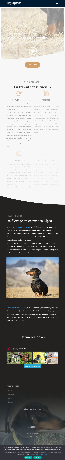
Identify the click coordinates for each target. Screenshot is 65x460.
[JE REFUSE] (63, 452)
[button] (13, 358)
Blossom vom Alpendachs (16, 308)
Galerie (11, 399)
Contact (11, 402)
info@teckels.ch (32, 436)
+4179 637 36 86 (32, 433)
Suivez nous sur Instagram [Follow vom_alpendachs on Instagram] (32, 366)
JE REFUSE (37, 457)
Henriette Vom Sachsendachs (18, 227)
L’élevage (11, 395)
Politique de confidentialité (41, 454)
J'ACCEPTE (28, 457)
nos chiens (32, 65)
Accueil (11, 391)
